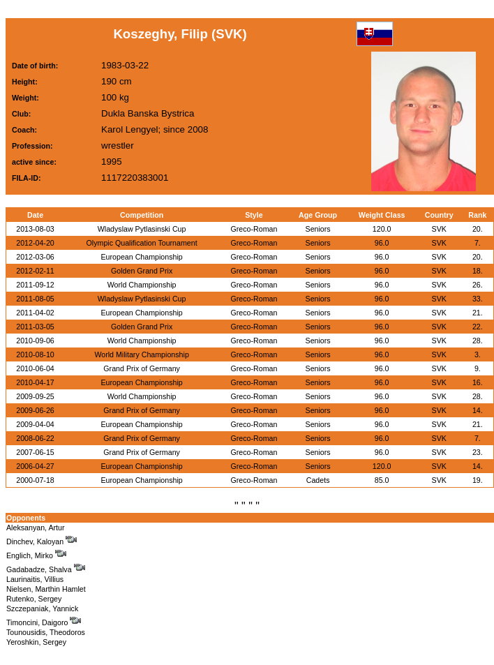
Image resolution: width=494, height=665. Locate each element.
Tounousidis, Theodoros (45, 632)
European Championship (141, 257)
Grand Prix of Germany (141, 368)
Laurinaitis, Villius (34, 579)
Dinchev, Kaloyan (41, 541)
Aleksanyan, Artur (35, 527)
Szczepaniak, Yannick (42, 608)
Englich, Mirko (36, 555)
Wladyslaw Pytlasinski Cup (142, 229)
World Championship (142, 285)
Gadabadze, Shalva (45, 569)
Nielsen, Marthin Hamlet (46, 589)
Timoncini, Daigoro (43, 622)
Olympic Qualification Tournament (142, 243)
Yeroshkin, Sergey (36, 642)
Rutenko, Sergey (33, 599)
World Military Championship (141, 354)
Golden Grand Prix (141, 271)
